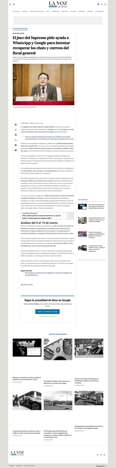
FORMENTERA (55, 11)
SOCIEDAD (24, 11)
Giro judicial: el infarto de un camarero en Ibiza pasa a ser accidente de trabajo (97, 219)
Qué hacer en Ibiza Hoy (37, 11)
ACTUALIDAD (15, 11)
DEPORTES (90, 11)
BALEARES (73, 11)
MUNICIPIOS (65, 11)
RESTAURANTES (99, 11)
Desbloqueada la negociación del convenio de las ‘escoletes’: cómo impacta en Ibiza (89, 427)
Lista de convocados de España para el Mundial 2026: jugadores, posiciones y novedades (97, 234)
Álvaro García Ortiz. (61, 132)
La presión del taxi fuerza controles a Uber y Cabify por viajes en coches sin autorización (97, 248)
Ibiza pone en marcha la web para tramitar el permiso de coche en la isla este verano (96, 206)
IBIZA (48, 11)
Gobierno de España (28, 284)
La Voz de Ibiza (25, 123)
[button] (13, 4)
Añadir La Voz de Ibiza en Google (47, 311)
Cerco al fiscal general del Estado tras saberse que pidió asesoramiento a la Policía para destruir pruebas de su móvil (49, 138)
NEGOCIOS (82, 11)
